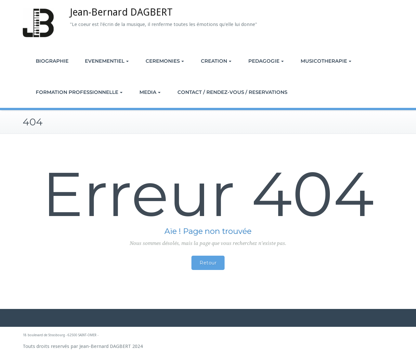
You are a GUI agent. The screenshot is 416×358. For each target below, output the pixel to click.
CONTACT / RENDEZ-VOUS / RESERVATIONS (232, 92)
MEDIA (150, 92)
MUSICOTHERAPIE (326, 61)
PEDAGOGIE (266, 61)
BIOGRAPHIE (52, 61)
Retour (208, 263)
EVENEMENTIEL (107, 61)
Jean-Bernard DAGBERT (121, 12)
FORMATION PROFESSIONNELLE (79, 92)
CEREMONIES (165, 61)
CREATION (216, 61)
